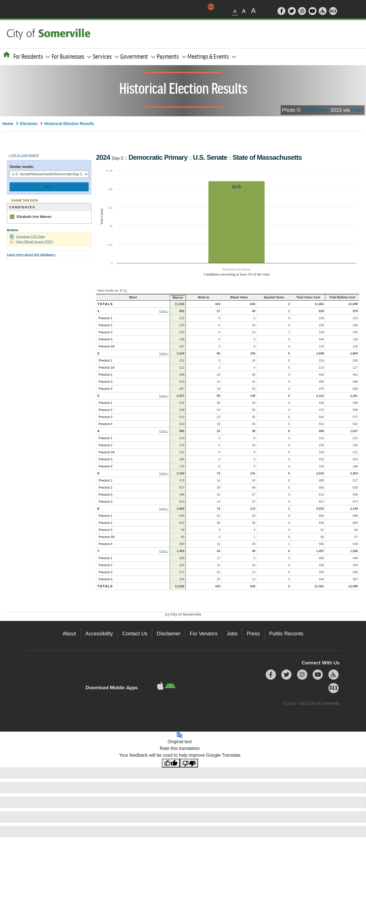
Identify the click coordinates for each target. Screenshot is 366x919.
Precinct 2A (106, 452)
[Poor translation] (189, 763)
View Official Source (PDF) (31, 241)
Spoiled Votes (254, 297)
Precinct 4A (106, 346)
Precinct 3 (105, 332)
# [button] (120, 290)
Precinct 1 (105, 318)
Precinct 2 (105, 325)
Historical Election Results (69, 123)
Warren (164, 297)
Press (253, 633)
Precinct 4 (105, 339)
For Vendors (203, 633)
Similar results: (22, 167)
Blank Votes (220, 297)
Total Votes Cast (292, 297)
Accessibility (99, 633)
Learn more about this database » (31, 254)
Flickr (357, 110)
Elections (29, 123)
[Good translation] (171, 763)
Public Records (286, 633)
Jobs (232, 633)
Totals (105, 304)
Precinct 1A (106, 367)
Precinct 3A (106, 537)
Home (7, 123)
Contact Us (134, 633)
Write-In (187, 297)
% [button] (125, 290)
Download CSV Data (27, 236)
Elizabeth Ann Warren (34, 217)
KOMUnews (315, 110)
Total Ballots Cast (335, 297)
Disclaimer (168, 633)
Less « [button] (151, 311)
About (69, 633)
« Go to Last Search (24, 155)
